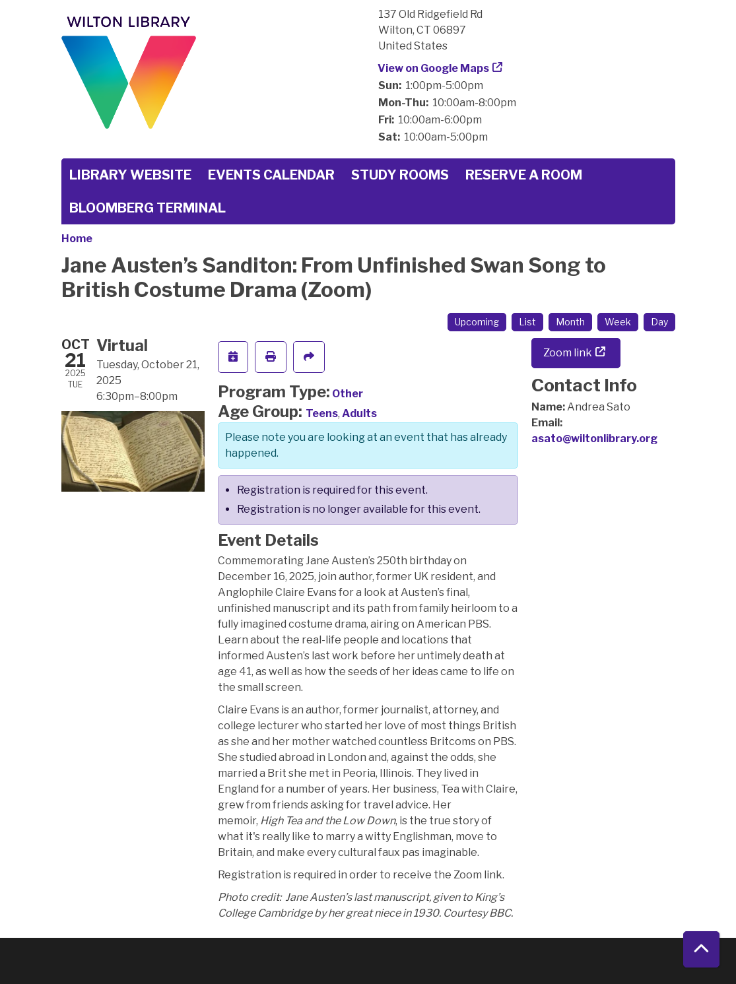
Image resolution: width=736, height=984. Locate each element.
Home (76, 238)
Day (659, 321)
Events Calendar (271, 175)
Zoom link (567, 352)
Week (618, 321)
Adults (359, 413)
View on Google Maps (433, 68)
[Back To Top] (701, 949)
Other (347, 393)
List (527, 321)
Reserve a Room (523, 175)
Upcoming (477, 321)
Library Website (130, 175)
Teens (322, 413)
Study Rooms (400, 175)
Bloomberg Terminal (147, 208)
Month (570, 321)
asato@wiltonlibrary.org (594, 438)
